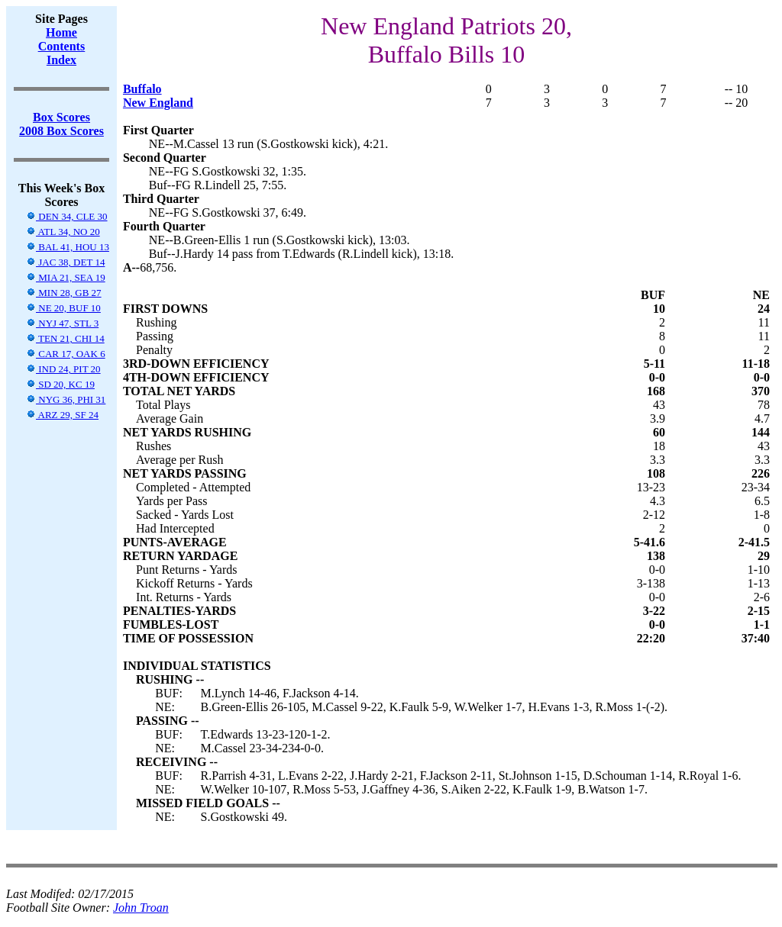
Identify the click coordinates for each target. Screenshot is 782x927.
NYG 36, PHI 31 (65, 399)
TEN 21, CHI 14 (65, 338)
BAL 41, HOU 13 (67, 247)
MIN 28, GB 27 (64, 292)
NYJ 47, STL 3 (62, 323)
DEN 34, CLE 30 (67, 216)
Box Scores (61, 117)
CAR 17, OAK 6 (65, 353)
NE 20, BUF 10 (63, 308)
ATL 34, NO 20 (63, 231)
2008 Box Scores (61, 130)
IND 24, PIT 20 (63, 369)
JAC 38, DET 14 (65, 262)
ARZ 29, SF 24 (62, 414)
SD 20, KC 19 (60, 384)
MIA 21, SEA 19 (65, 277)
